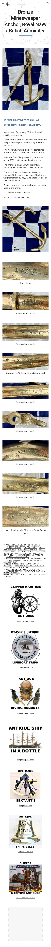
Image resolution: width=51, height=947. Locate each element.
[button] (3, 3)
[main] (25, 22)
